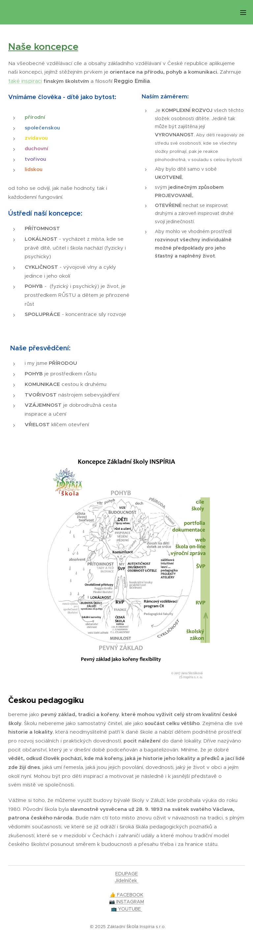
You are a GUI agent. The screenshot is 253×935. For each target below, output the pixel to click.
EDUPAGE (126, 874)
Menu (243, 12)
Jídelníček (126, 880)
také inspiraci (25, 81)
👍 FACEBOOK (126, 895)
